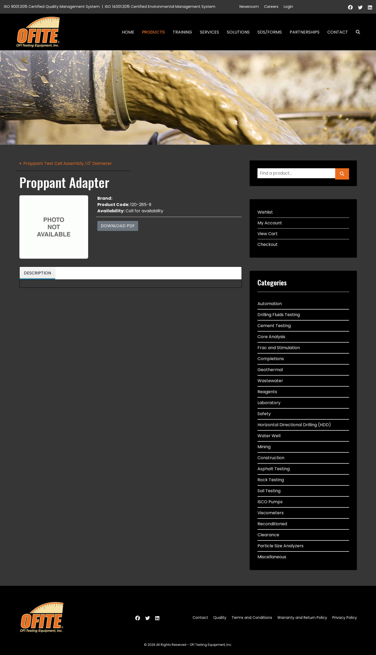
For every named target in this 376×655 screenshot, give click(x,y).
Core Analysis (271, 337)
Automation (269, 304)
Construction (270, 458)
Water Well (268, 436)
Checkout (267, 244)
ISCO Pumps (270, 502)
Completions (270, 359)
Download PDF (118, 226)
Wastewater (270, 381)
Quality (219, 617)
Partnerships (304, 32)
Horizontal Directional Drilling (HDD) (294, 425)
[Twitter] (360, 7)
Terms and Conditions (252, 617)
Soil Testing (268, 491)
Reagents (267, 392)
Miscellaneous (271, 557)
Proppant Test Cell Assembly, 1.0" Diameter (67, 163)
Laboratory (268, 403)
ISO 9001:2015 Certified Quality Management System (52, 6)
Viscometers (270, 513)
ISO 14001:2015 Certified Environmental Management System (160, 6)
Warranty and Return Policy (302, 617)
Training (182, 32)
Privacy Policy (344, 617)
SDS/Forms (269, 32)
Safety (264, 414)
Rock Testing (270, 480)
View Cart (267, 234)
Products (153, 32)
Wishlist (265, 212)
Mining (264, 447)
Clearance (268, 535)
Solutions (238, 32)
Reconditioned (272, 524)
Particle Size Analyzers (280, 546)
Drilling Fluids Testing (278, 315)
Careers (271, 6)
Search (356, 32)
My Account (269, 223)
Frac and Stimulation (278, 348)
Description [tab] (37, 273)
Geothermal (270, 370)
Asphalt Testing (273, 469)
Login (288, 6)
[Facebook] (350, 7)
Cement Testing (274, 326)
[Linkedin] (370, 7)
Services (209, 32)
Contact (337, 32)
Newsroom (249, 6)
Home (128, 32)
